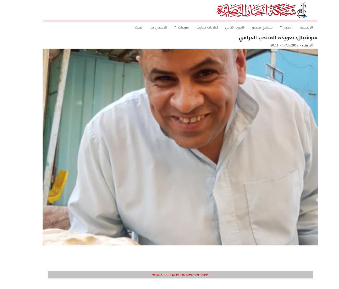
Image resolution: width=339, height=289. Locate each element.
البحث (128, 27)
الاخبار (275, 27)
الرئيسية (295, 27)
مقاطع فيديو (251, 27)
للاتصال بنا (148, 27)
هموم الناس (224, 27)
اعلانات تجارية (196, 27)
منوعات (171, 27)
